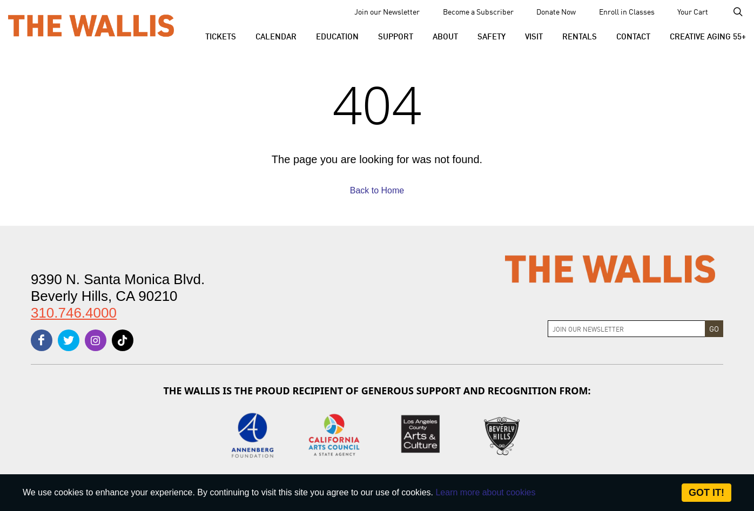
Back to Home (377, 190)
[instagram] (95, 340)
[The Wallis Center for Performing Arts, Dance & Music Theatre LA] (91, 25)
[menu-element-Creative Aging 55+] (703, 35)
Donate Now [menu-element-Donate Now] (556, 11)
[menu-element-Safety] (491, 35)
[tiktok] (122, 340)
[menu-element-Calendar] (276, 35)
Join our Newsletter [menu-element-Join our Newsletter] (387, 11)
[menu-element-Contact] (633, 35)
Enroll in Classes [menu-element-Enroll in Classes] (627, 11)
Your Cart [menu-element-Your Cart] (692, 11)
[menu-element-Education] (337, 35)
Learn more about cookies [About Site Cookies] (485, 492)
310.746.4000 (74, 313)
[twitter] (68, 340)
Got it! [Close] (706, 492)
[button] (220, 35)
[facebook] (41, 340)
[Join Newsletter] (626, 328)
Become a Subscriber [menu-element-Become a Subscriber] (478, 11)
